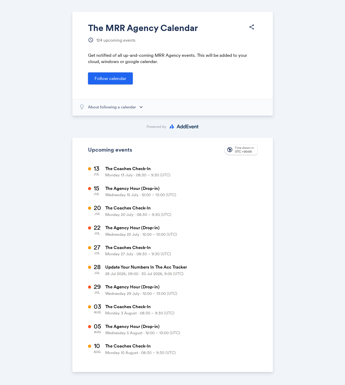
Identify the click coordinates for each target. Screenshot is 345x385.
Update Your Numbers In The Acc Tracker (146, 267)
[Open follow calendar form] (110, 78)
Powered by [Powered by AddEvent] (156, 126)
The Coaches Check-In (128, 168)
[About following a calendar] (117, 107)
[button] (240, 150)
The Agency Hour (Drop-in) (132, 188)
